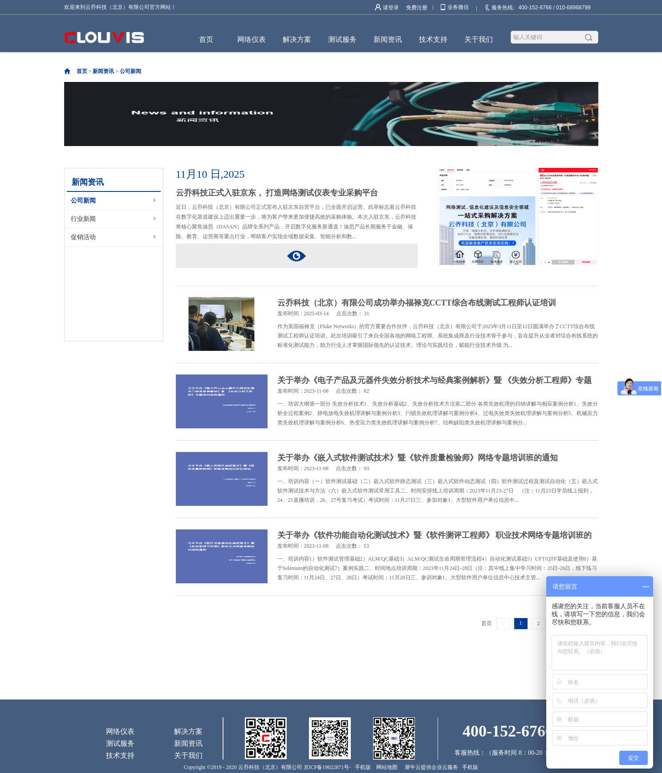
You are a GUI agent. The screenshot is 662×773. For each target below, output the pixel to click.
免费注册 (416, 7)
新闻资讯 (103, 71)
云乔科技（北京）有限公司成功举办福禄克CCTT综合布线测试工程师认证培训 (416, 302)
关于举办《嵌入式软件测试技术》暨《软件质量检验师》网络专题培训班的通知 (417, 457)
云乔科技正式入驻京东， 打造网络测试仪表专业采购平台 (277, 192)
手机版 (361, 767)
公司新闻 (130, 71)
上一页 (503, 623)
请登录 (391, 7)
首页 (206, 39)
